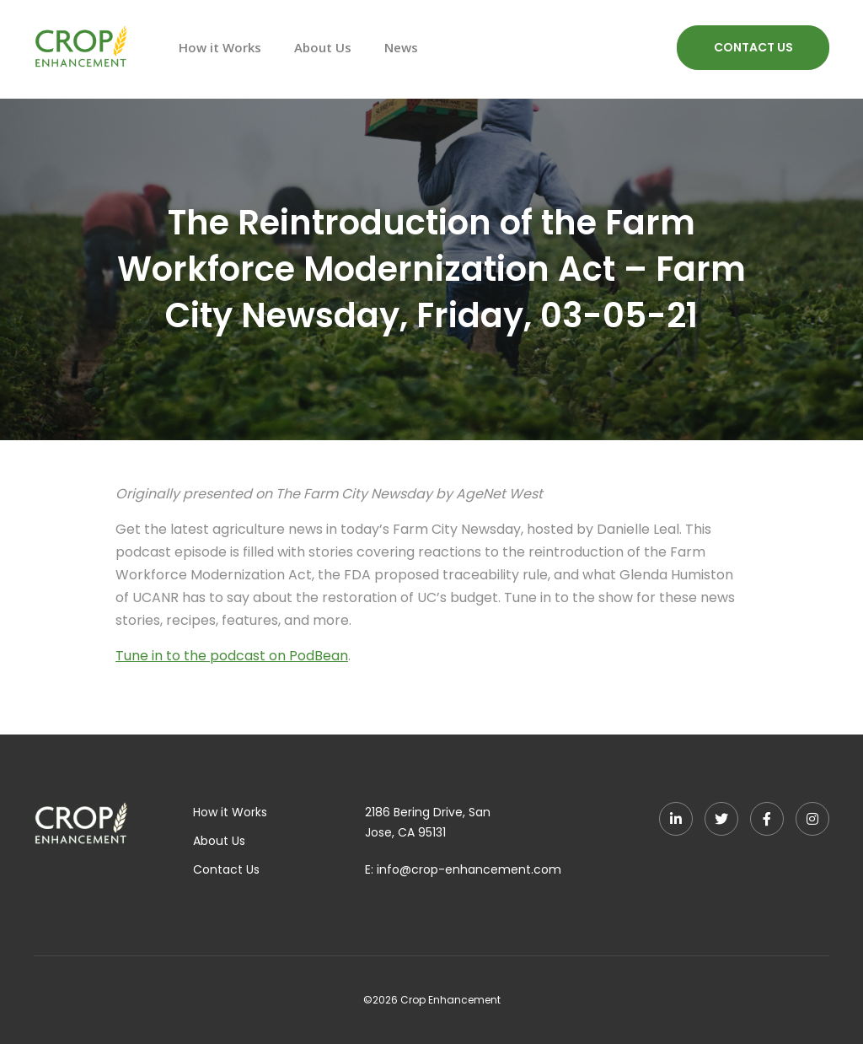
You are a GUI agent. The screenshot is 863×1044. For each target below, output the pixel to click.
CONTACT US (753, 47)
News (401, 47)
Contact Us (226, 869)
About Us (322, 47)
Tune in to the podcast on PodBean (231, 655)
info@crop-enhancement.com (469, 869)
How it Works (220, 47)
